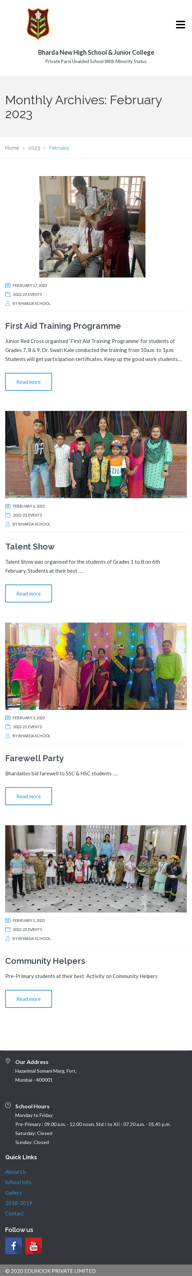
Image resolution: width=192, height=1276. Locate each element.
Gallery (13, 1192)
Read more (28, 382)
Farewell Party (34, 758)
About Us (15, 1172)
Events (35, 294)
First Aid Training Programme (63, 326)
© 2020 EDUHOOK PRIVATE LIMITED (50, 1271)
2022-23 (20, 294)
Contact (14, 1213)
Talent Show (30, 547)
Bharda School (34, 303)
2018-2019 (18, 1203)
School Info (18, 1182)
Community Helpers (45, 961)
